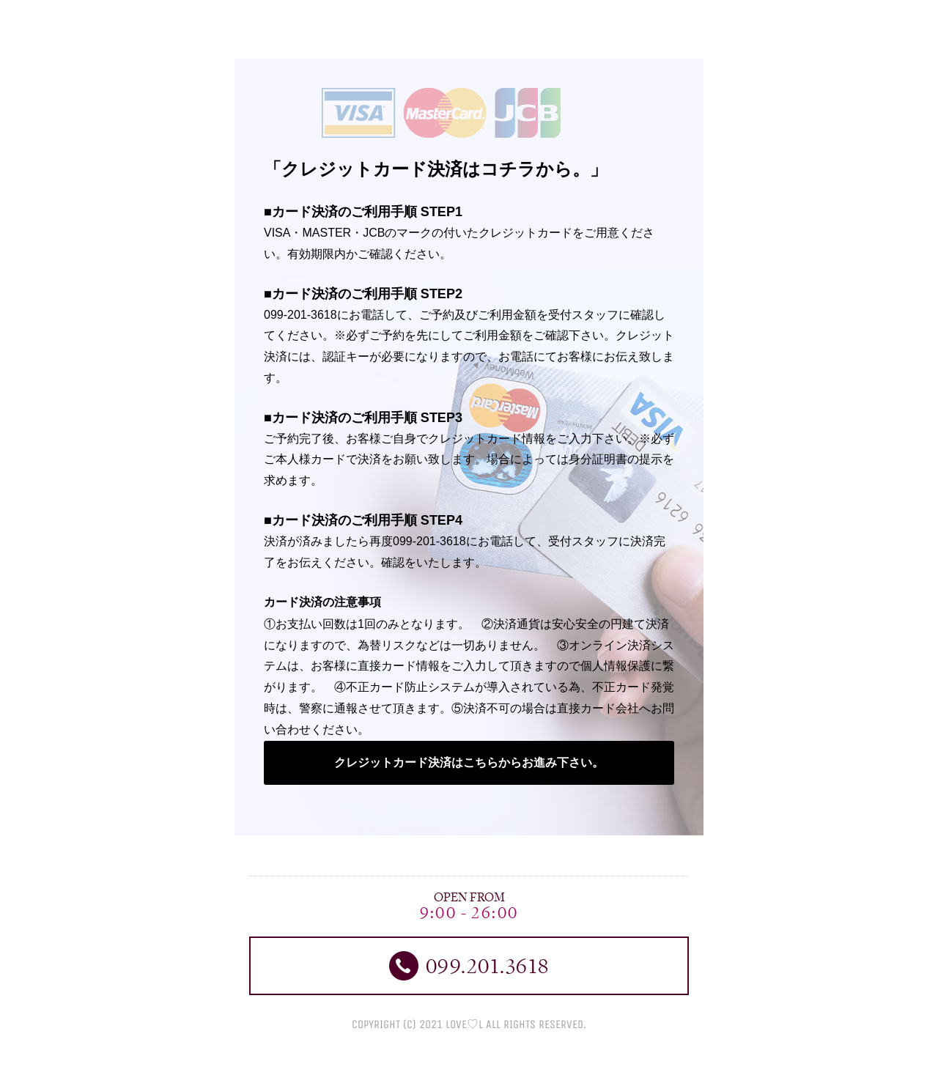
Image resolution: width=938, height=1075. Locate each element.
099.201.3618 (469, 965)
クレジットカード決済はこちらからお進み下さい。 (469, 762)
